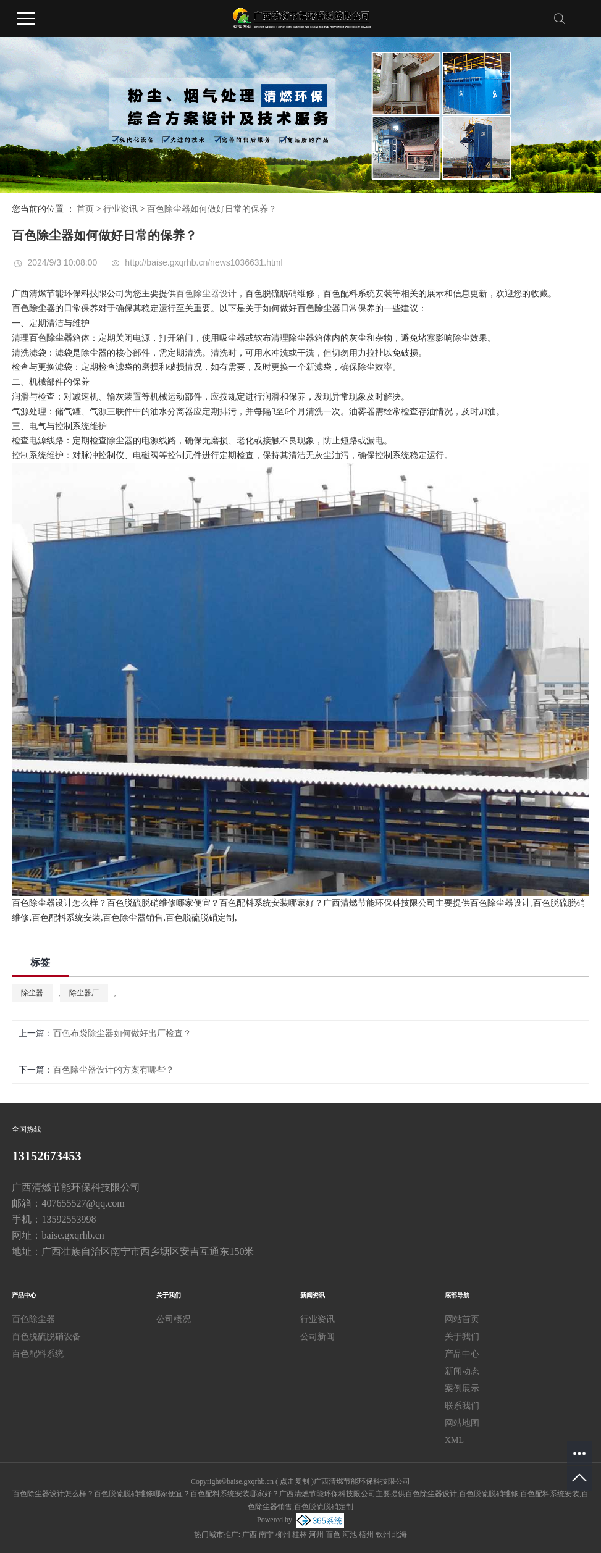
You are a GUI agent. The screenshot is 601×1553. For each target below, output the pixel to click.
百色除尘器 (33, 1319)
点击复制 (294, 1481)
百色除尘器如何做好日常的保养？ (212, 209)
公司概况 (173, 1319)
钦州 (383, 1534)
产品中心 (462, 1353)
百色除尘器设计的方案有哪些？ (113, 1069)
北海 (399, 1534)
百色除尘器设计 (206, 293)
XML (454, 1440)
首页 (85, 209)
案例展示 (462, 1388)
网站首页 (462, 1319)
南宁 (266, 1534)
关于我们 (462, 1336)
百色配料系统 (38, 1353)
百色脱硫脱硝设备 (46, 1336)
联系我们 (462, 1405)
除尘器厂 (84, 993)
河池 (349, 1534)
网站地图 (462, 1423)
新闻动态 (462, 1371)
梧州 (366, 1534)
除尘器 (32, 993)
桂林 (299, 1534)
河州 (316, 1534)
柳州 (282, 1534)
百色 (333, 1534)
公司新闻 (317, 1336)
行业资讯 (120, 209)
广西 (249, 1534)
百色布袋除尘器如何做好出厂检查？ (122, 1033)
